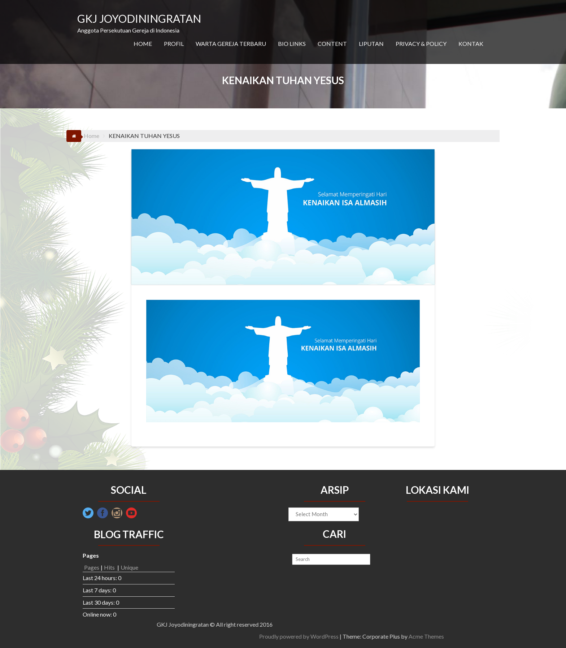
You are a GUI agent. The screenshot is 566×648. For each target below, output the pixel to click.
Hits (110, 567)
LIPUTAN (371, 43)
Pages (91, 567)
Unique (129, 567)
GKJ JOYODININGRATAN (139, 18)
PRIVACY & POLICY (421, 43)
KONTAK (470, 43)
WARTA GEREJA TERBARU (231, 43)
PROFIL (174, 43)
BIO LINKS (292, 43)
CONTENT (332, 43)
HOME (143, 43)
